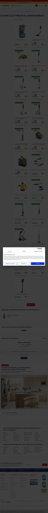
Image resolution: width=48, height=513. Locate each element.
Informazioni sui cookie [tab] (38, 251)
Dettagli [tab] (24, 251)
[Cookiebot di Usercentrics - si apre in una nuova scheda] (38, 248)
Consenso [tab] (10, 251)
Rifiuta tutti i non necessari (10, 263)
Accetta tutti (38, 263)
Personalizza (24, 263)
